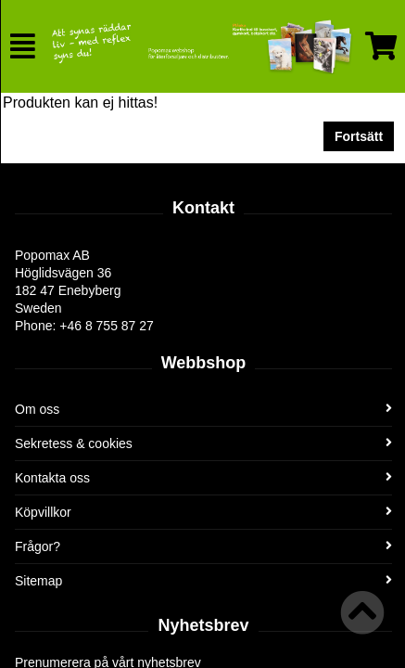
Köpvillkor (203, 512)
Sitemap (203, 580)
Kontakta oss (203, 477)
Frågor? (203, 546)
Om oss (203, 409)
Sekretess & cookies (203, 443)
